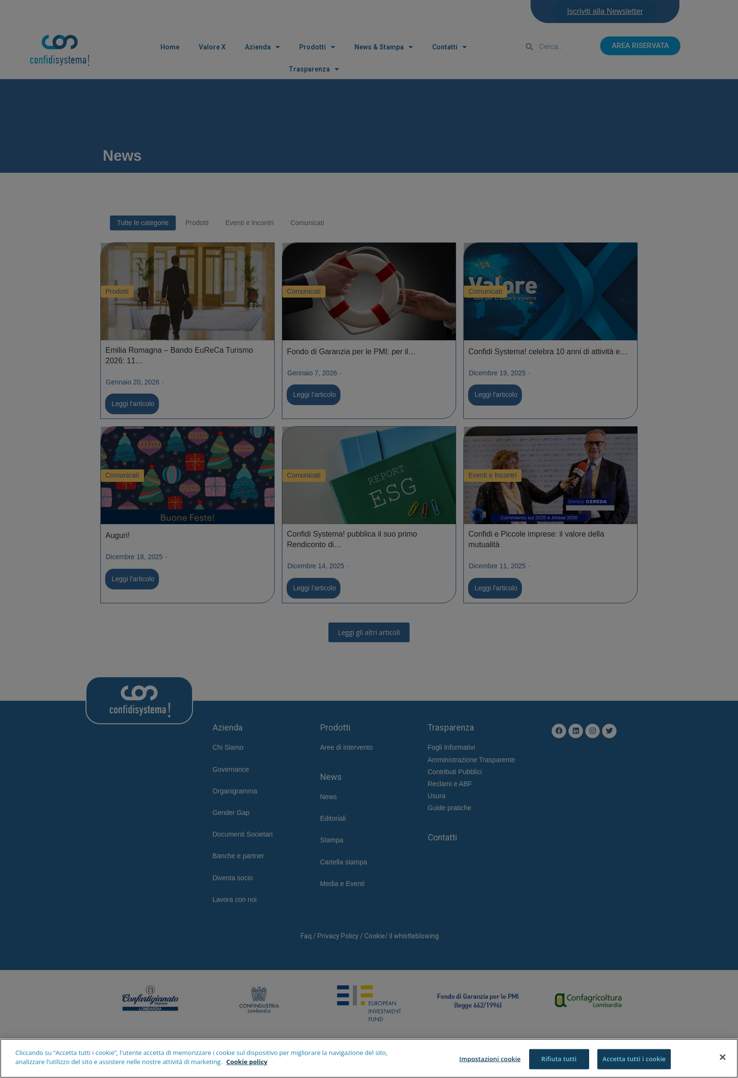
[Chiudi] (722, 1056)
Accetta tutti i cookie (634, 1058)
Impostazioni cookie (490, 1058)
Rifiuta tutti (559, 1058)
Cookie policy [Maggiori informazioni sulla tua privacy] (246, 1061)
